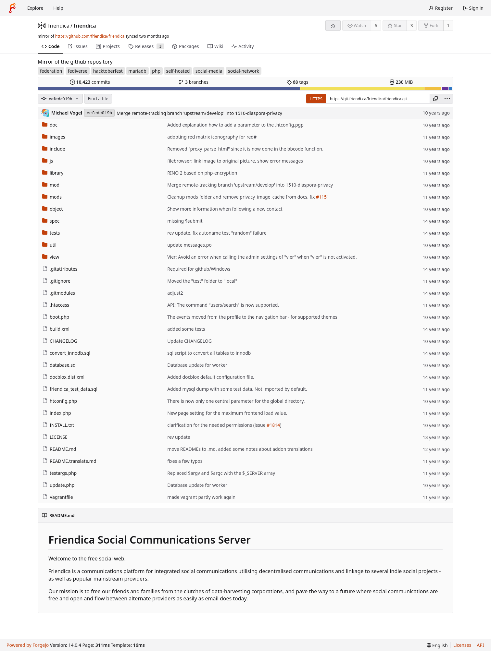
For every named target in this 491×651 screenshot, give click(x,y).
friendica (58, 25)
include (53, 149)
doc (49, 125)
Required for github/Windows (198, 269)
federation (51, 71)
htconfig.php (59, 401)
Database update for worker (197, 365)
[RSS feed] (333, 25)
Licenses (462, 645)
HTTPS (315, 99)
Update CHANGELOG (189, 341)
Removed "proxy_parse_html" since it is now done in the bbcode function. (245, 149)
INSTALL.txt (58, 425)
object (52, 209)
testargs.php (59, 473)
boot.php (55, 317)
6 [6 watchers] (376, 25)
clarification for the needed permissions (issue (217, 425)
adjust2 (175, 293)
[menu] (447, 99)
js (47, 161)
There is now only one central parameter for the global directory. (236, 401)
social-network (243, 71)
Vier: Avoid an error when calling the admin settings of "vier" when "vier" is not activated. (262, 257)
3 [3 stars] (411, 25)
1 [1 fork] (448, 25)
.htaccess (55, 305)
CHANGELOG (59, 341)
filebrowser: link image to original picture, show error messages (235, 161)
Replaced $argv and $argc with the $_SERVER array (221, 473)
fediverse (77, 71)
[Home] (12, 8)
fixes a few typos (184, 461)
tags (297, 82)
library (52, 173)
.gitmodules (58, 293)
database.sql (59, 365)
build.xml (55, 329)
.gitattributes (59, 269)
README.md (59, 449)
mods (52, 197)
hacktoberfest (108, 71)
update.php (58, 485)
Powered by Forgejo (27, 645)
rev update (178, 437)
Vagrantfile (57, 497)
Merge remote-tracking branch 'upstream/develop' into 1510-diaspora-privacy (199, 113)
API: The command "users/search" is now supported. (223, 305)
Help (58, 8)
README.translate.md (69, 461)
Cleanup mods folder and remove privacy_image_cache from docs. (238, 197)
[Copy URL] (435, 99)
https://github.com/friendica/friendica (89, 36)
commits (90, 82)
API (480, 645)
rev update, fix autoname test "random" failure (217, 233)
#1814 (273, 425)
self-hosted (178, 71)
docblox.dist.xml (63, 377)
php (156, 71)
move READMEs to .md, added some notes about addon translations (240, 449)
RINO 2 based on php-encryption (202, 173)
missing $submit (184, 221)
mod (50, 185)
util (49, 245)
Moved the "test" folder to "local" (202, 281)
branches (193, 82)
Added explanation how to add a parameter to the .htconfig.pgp (235, 125)
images (53, 137)
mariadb (137, 71)
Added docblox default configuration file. (210, 377)
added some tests (186, 329)
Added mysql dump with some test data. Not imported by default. (237, 389)
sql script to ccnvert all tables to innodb (209, 353)
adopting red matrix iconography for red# (212, 137)
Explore (35, 8)
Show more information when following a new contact (224, 209)
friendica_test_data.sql (69, 389)
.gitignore (56, 281)
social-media (208, 71)
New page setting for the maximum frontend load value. (227, 413)
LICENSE (55, 437)
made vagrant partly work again (201, 497)
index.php (56, 413)
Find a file (98, 98)
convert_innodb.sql (66, 353)
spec (50, 221)
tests (51, 233)
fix (312, 197)
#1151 (322, 197)
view (50, 257)
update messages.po (189, 245)
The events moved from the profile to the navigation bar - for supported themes (252, 317)
